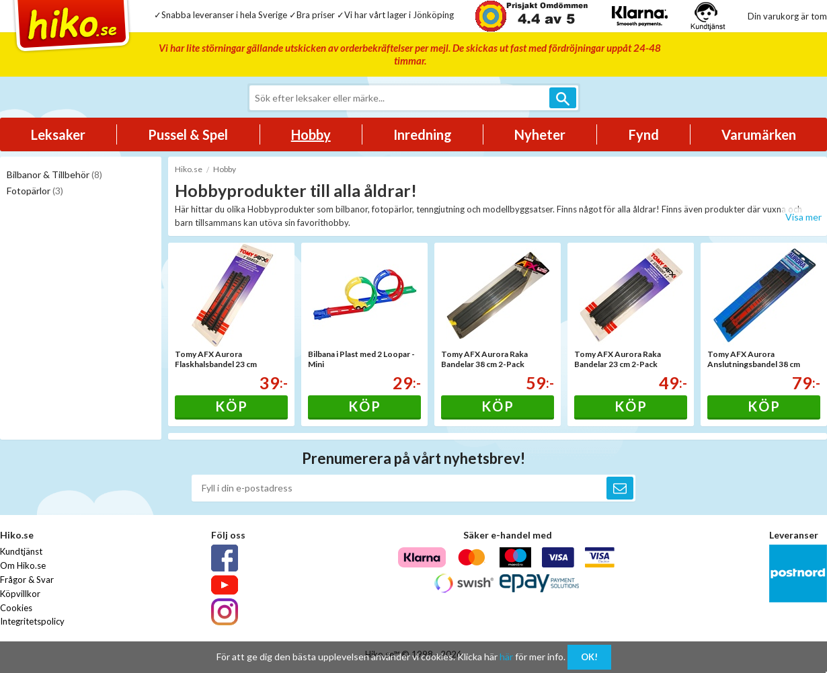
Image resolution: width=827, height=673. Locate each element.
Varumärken (758, 134)
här (506, 656)
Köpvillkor (20, 593)
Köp (231, 406)
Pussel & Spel (188, 134)
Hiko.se (188, 169)
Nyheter (539, 134)
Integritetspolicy (32, 621)
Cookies (16, 607)
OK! (589, 656)
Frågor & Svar (27, 579)
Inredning (422, 134)
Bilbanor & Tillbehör (54, 174)
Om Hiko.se (23, 565)
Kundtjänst (21, 551)
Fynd (644, 134)
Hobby (311, 134)
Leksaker (58, 134)
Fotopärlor (35, 190)
